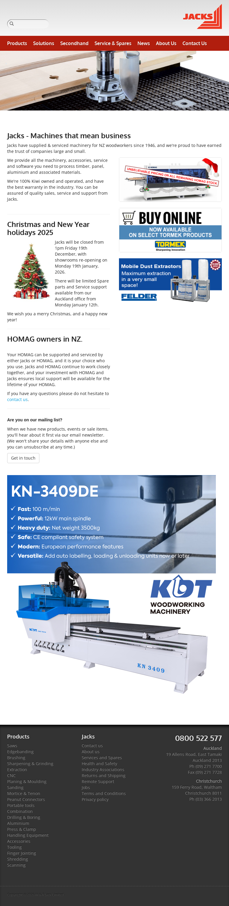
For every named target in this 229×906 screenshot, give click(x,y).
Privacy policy (95, 799)
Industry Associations (103, 769)
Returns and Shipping (104, 775)
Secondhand (74, 43)
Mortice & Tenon (23, 793)
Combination (20, 811)
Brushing (16, 757)
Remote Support (98, 781)
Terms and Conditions (104, 793)
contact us (17, 399)
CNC (11, 775)
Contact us (92, 745)
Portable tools (21, 805)
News (143, 43)
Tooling (14, 847)
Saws (12, 745)
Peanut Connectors (26, 799)
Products (17, 43)
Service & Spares (113, 43)
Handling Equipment (28, 835)
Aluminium (18, 823)
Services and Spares (102, 757)
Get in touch (23, 458)
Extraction (17, 769)
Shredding (17, 859)
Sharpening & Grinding (30, 763)
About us (91, 751)
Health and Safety (99, 763)
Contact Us (194, 43)
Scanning (16, 865)
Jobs (86, 787)
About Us (166, 43)
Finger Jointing (21, 853)
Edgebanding (20, 751)
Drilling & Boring (23, 817)
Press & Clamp (21, 829)
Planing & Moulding (27, 781)
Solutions (43, 43)
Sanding (15, 787)
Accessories (18, 841)
